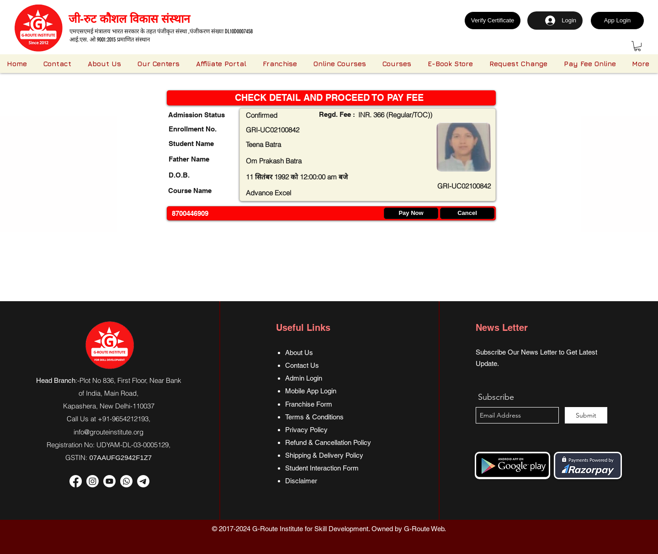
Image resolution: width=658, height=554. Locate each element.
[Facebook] (75, 481)
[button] (637, 46)
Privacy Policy (306, 430)
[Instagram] (92, 481)
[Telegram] (143, 481)
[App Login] (617, 20)
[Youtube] (109, 481)
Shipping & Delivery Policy (324, 455)
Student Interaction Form (322, 468)
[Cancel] (467, 213)
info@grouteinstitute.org (108, 432)
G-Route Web (424, 529)
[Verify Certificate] (492, 20)
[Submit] (586, 415)
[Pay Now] (411, 213)
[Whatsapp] (126, 481)
